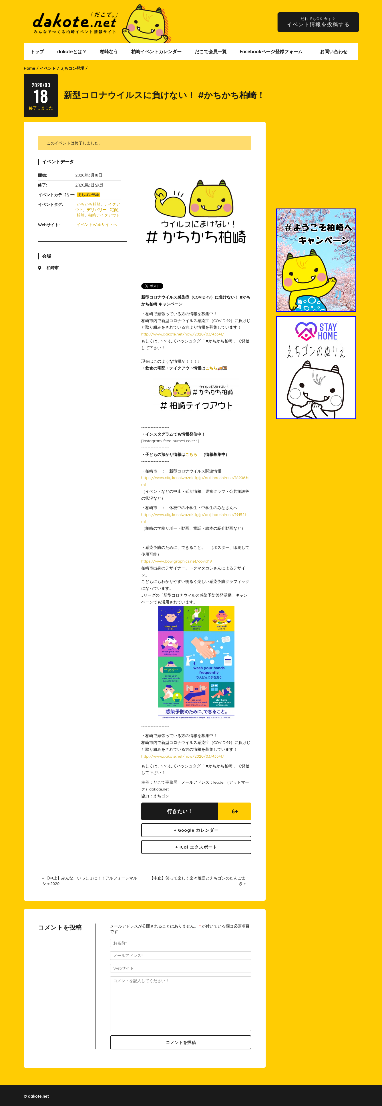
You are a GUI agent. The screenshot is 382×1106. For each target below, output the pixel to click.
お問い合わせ (333, 51)
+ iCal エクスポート (196, 847)
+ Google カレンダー (196, 830)
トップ (37, 51)
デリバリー (97, 209)
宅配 (114, 209)
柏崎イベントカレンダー (156, 51)
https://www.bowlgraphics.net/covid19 (176, 561)
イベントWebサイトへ (97, 224)
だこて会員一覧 (211, 51)
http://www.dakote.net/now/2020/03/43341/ (182, 334)
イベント (48, 68)
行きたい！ (180, 811)
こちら (211, 368)
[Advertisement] (317, 169)
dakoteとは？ (72, 51)
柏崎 (81, 215)
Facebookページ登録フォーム (271, 51)
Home (29, 68)
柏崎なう (109, 51)
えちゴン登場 (72, 68)
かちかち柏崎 (89, 204)
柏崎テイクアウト (104, 215)
